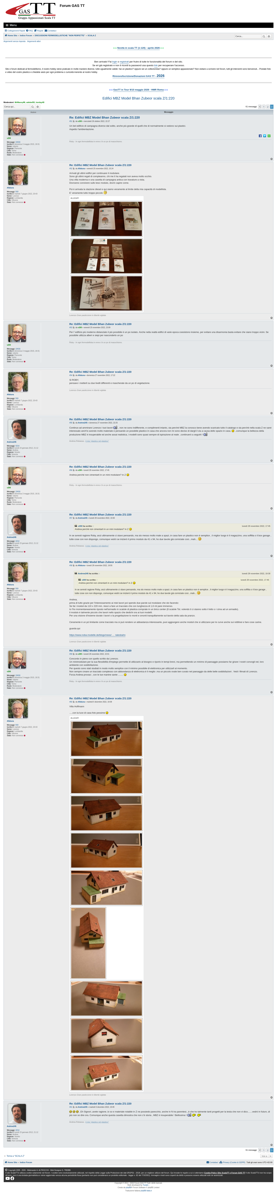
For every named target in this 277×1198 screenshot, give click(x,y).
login (114, 61)
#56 (70, 470)
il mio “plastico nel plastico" (97, 441)
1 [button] (263, 106)
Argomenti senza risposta (14, 41)
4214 (17, 446)
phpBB (128, 1187)
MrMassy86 (20, 102)
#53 (70, 327)
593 (16, 192)
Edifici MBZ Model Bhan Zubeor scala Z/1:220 (138, 98)
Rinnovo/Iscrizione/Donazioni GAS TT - (138, 76)
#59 (70, 654)
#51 (70, 121)
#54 (70, 375)
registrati (124, 61)
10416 (17, 142)
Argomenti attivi (34, 41)
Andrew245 (11, 442)
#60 (70, 702)
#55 (70, 423)
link (156, 65)
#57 (70, 518)
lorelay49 (40, 102)
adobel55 (30, 102)
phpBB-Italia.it (146, 1191)
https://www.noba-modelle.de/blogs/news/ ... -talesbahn (97, 635)
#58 (70, 565)
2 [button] (267, 106)
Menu (13, 25)
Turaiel (145, 1185)
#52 (70, 169)
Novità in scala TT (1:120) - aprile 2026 (138, 48)
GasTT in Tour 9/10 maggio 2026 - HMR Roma (138, 89)
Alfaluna (10, 188)
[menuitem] (29, 31)
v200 (9, 138)
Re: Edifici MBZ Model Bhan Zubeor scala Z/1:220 (104, 117)
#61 (70, 1107)
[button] (260, 107)
